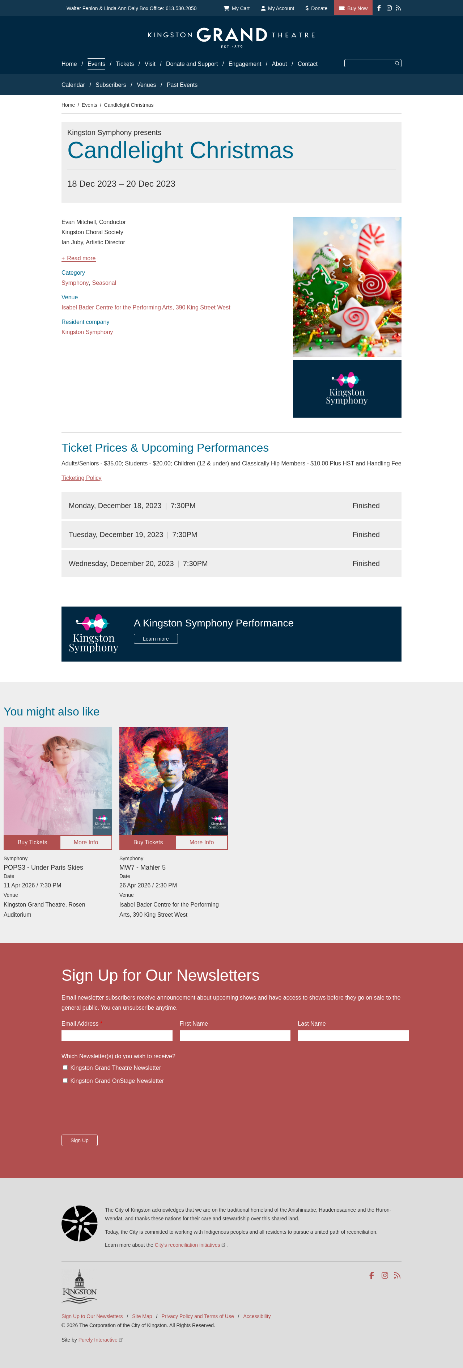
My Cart (241, 8)
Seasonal (104, 283)
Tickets (125, 64)
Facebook (373, 1276)
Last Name (312, 1024)
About (279, 64)
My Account (281, 8)
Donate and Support (192, 64)
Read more (81, 258)
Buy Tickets (32, 842)
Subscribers (110, 85)
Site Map (142, 1316)
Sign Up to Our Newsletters (92, 1316)
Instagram (385, 1276)
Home (69, 64)
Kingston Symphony (87, 332)
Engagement (245, 64)
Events (96, 64)
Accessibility (257, 1316)
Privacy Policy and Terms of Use (197, 1316)
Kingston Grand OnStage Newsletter (117, 1081)
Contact (308, 64)
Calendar (73, 85)
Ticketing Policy (81, 478)
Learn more (156, 639)
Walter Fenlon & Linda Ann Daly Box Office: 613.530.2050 (132, 8)
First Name (194, 1024)
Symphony (75, 283)
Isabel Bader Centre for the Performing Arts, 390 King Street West (145, 307)
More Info (86, 842)
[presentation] (116, 1112)
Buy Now (357, 8)
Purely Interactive (101, 1340)
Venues (146, 85)
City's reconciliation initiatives (190, 1245)
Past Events (182, 85)
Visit (150, 64)
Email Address (79, 1024)
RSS (398, 1276)
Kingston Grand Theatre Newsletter (115, 1068)
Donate (319, 8)
